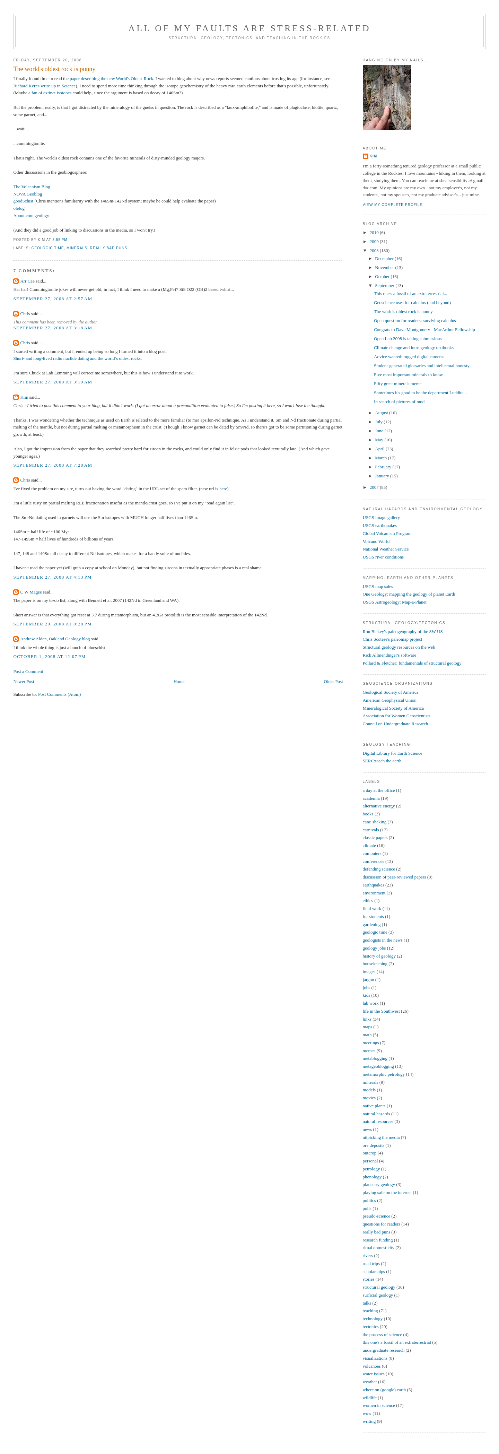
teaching (370, 1310)
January (382, 475)
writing (369, 1421)
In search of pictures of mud (399, 401)
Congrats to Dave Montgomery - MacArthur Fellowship (424, 329)
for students (373, 916)
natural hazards (376, 1113)
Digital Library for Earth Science (392, 753)
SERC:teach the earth (382, 760)
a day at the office (379, 790)
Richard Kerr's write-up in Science (44, 85)
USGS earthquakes (380, 525)
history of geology (379, 956)
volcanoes (372, 1366)
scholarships (374, 1271)
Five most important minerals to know (408, 374)
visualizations (375, 1358)
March (381, 457)
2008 (375, 250)
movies (369, 1097)
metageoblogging (378, 1066)
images (369, 971)
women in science (379, 1405)
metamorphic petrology (384, 1074)
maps (367, 1026)
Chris (25, 313)
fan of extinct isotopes (51, 92)
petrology (371, 1168)
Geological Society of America (391, 692)
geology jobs (374, 948)
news (367, 1129)
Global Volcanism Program (387, 533)
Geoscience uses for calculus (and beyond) (412, 302)
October (383, 276)
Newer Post (23, 681)
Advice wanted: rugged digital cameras (409, 356)
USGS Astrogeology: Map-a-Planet (395, 602)
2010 (375, 232)
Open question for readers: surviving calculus (415, 320)
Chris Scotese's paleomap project (392, 639)
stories (369, 1279)
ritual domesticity (378, 1247)
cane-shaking (375, 821)
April (380, 448)
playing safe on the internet (387, 1192)
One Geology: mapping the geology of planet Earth (409, 594)
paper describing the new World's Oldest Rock (111, 78)
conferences (373, 861)
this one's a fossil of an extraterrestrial (397, 1342)
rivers (368, 1255)
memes (369, 1050)
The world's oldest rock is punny (54, 69)
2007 (375, 487)
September (385, 285)
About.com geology (31, 215)
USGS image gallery (381, 517)
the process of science (382, 1334)
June (379, 430)
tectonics (371, 1326)
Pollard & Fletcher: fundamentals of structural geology (412, 663)
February (383, 466)
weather (370, 1381)
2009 (375, 241)
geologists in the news (383, 940)
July (379, 421)
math (367, 1034)
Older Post (333, 681)
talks (367, 1303)
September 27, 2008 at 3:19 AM (52, 381)
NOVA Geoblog (27, 194)
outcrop (370, 1153)
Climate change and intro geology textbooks (414, 347)
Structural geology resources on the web (399, 647)
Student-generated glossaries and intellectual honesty (422, 365)
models (369, 1089)
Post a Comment (28, 671)
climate (369, 845)
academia (371, 798)
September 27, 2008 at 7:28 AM (52, 465)
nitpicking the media (381, 1137)
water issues (374, 1373)
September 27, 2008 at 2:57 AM (52, 298)
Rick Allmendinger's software (390, 655)
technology (373, 1318)
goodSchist (23, 201)
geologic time (47, 248)
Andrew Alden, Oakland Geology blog (55, 638)
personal (370, 1160)
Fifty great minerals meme (398, 383)
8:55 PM (59, 240)
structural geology (379, 1287)
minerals (77, 248)
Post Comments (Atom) (59, 694)
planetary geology (379, 1184)
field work (372, 908)
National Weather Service (386, 549)
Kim (24, 397)
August (382, 412)
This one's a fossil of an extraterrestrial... (410, 293)
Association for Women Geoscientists (397, 715)
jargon (368, 979)
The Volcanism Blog (31, 186)
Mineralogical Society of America (393, 708)
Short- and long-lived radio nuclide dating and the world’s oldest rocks (77, 358)
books (368, 813)
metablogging (375, 1058)
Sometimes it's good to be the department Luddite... (420, 392)
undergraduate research (384, 1350)
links (367, 1019)
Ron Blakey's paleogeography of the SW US (403, 631)
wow (367, 1413)
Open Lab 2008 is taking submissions (407, 338)
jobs (366, 987)
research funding (378, 1240)
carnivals (371, 829)
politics (369, 1200)
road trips (371, 1263)
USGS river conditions (383, 557)
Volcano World (376, 541)
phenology (372, 1176)
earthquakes (373, 885)
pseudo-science (376, 1216)
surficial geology (378, 1295)
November (385, 267)
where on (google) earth (384, 1389)
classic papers (375, 837)
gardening (372, 924)
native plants (374, 1105)
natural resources (378, 1121)
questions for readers (381, 1224)
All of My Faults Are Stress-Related (249, 28)
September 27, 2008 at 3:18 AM (52, 327)
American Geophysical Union (390, 700)
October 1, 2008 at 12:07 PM (49, 656)
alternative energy (379, 805)
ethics (368, 900)
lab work (371, 1003)
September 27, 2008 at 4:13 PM (52, 577)
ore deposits (373, 1145)
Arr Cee (27, 281)
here (223, 488)
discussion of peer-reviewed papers (394, 877)
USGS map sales (378, 586)
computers (372, 853)
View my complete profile (393, 205)
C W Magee (31, 592)
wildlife (370, 1397)
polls (367, 1208)
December (385, 258)
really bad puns (109, 248)
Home (179, 681)
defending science (379, 869)
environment (374, 892)
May (379, 439)
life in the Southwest (381, 1011)
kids (366, 995)
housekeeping (375, 963)
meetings (371, 1042)
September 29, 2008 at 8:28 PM (52, 623)
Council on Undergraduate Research (395, 723)
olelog (19, 208)
